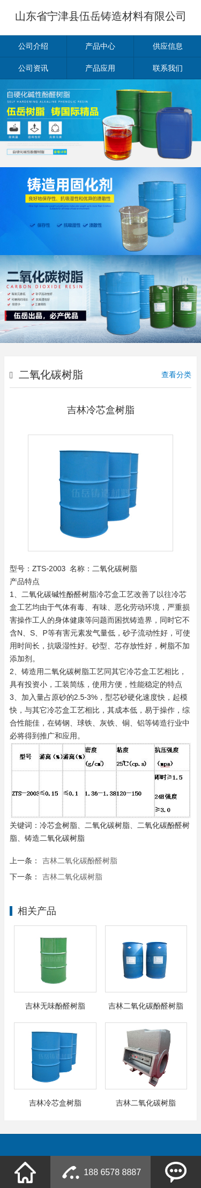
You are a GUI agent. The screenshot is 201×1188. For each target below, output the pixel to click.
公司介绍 (33, 46)
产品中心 (100, 46)
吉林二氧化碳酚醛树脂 (79, 860)
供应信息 (168, 46)
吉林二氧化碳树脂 (72, 876)
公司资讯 (33, 68)
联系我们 (168, 68)
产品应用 (100, 68)
